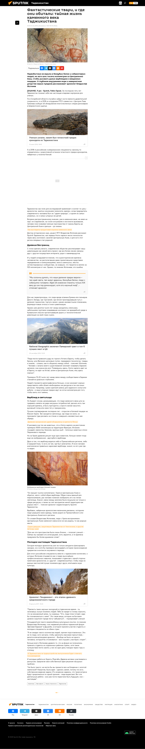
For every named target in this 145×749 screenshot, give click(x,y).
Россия (69, 704)
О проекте (11, 723)
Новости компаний (58, 723)
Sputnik (30, 64)
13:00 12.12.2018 (32, 26)
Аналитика (31, 683)
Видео (133, 704)
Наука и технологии (51, 683)
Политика (78, 704)
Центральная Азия (58, 704)
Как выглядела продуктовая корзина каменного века (50, 229)
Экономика (88, 704)
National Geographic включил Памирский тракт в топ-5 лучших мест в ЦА (57, 347)
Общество (99, 704)
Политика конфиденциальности (77, 723)
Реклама (47, 723)
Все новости (39, 683)
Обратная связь (51, 726)
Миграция (108, 704)
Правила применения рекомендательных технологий (25, 726)
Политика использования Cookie (100, 723)
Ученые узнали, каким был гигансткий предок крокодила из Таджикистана (52, 138)
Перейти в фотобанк (50, 64)
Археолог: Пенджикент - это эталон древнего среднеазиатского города (52, 598)
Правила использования (34, 723)
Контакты (20, 723)
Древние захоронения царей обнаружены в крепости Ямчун (53, 422)
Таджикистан (62, 683)
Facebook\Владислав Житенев (36, 489)
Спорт (127, 704)
